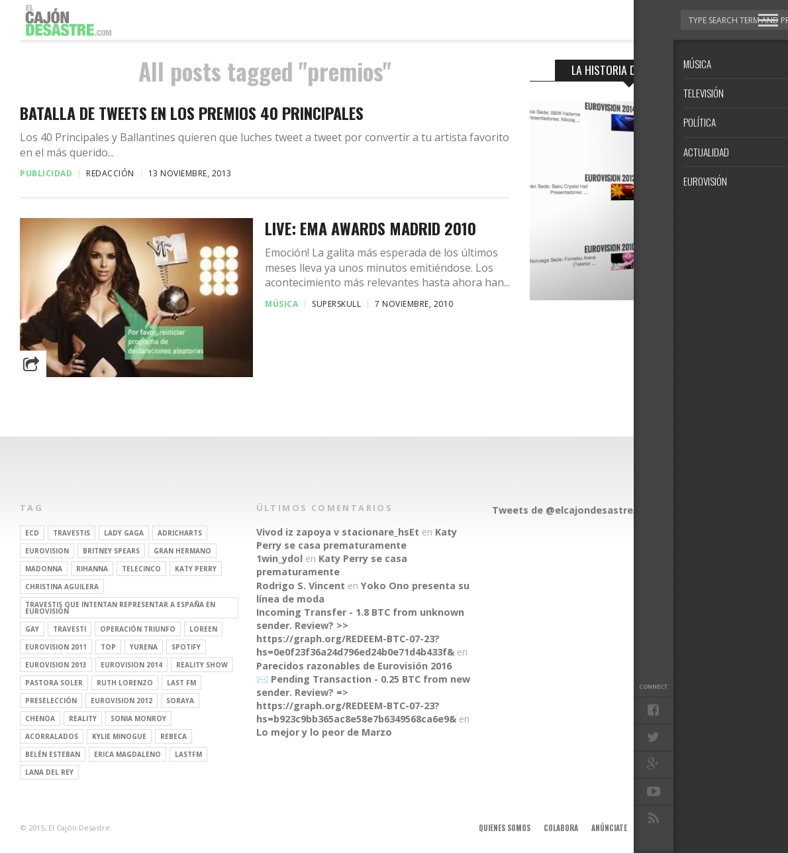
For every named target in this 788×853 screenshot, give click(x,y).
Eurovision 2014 (131, 664)
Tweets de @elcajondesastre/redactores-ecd (602, 510)
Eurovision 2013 (56, 664)
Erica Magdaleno (127, 754)
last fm (181, 682)
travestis (71, 533)
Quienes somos (504, 828)
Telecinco (141, 568)
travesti (69, 629)
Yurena (144, 647)
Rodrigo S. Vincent (300, 585)
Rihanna (92, 568)
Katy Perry (196, 568)
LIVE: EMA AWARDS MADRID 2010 (370, 228)
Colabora (561, 828)
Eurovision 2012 (121, 700)
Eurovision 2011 (56, 647)
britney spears (111, 550)
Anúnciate (609, 828)
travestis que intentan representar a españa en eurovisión (120, 608)
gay (32, 629)
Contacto (710, 828)
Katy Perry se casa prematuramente (356, 538)
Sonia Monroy (138, 718)
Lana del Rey (49, 772)
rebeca (173, 736)
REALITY (83, 718)
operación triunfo (137, 629)
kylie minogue (119, 736)
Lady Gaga (124, 533)
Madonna (43, 568)
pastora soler (54, 682)
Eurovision (47, 550)
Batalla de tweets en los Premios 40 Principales (192, 113)
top (108, 647)
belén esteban (52, 754)
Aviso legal (659, 828)
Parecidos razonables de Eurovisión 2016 (354, 665)
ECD (32, 533)
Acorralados (51, 736)
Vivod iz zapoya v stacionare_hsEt (337, 532)
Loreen (203, 629)
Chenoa (40, 718)
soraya (180, 700)
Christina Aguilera (62, 586)
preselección (51, 700)
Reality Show (202, 664)
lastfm (188, 754)
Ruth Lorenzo (125, 682)
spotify (186, 647)
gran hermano (182, 550)
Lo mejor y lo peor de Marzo (324, 732)
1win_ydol (279, 558)
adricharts (180, 533)
